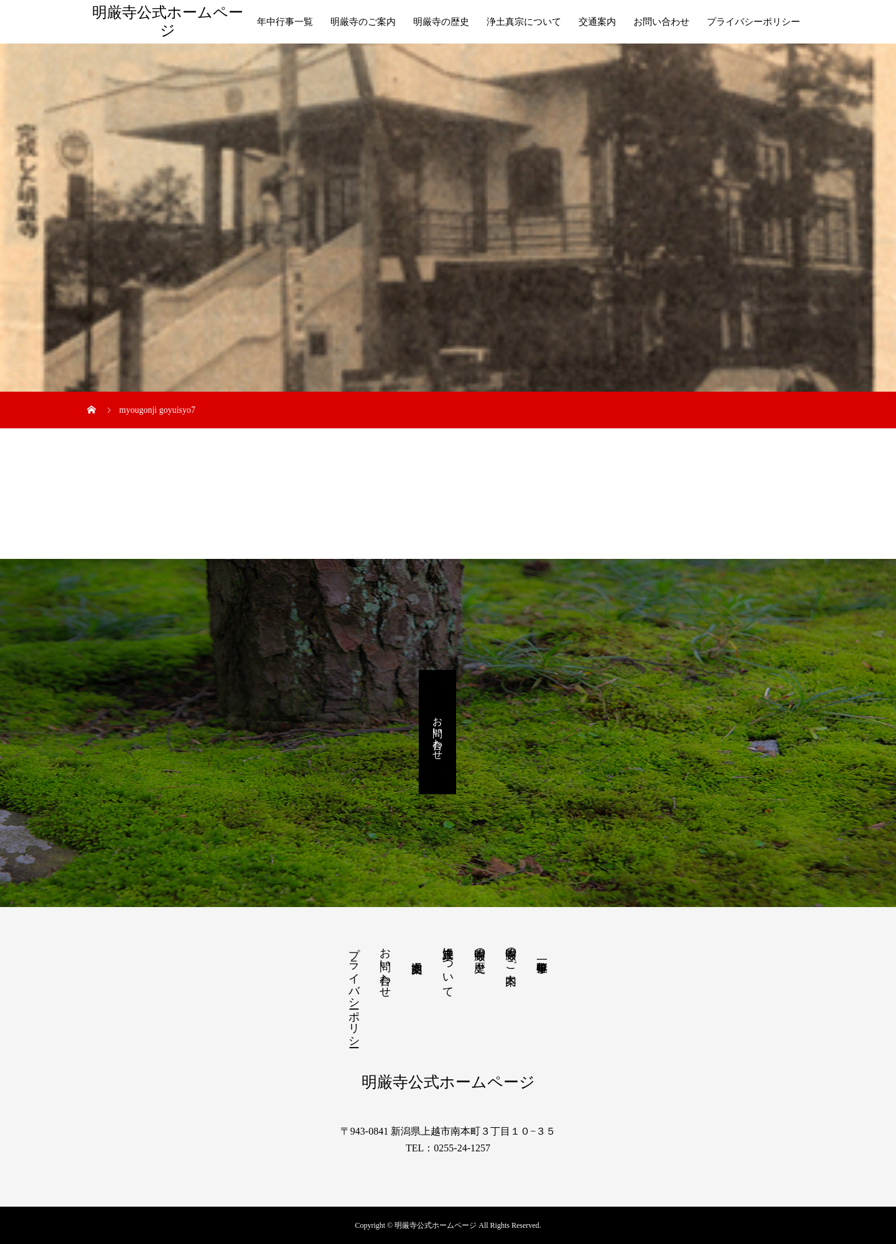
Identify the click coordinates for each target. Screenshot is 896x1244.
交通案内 (597, 22)
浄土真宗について (524, 22)
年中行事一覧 (285, 22)
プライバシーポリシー (753, 22)
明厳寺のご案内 (363, 22)
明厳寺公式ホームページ (167, 21)
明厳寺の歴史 (441, 22)
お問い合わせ (661, 22)
